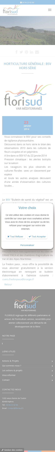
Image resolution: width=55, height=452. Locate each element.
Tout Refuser (15, 236)
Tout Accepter (37, 236)
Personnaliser (27, 245)
